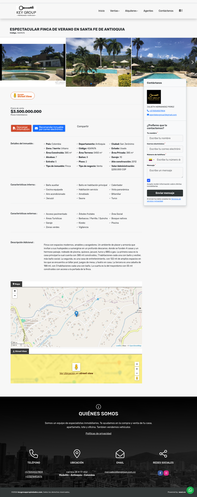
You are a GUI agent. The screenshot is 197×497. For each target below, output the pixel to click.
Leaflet (118, 346)
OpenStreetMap (135, 346)
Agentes (148, 10)
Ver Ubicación (68, 373)
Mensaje (151, 165)
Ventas (114, 10)
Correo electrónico (156, 144)
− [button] (15, 296)
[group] (32, 62)
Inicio (101, 10)
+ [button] (15, 291)
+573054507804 (157, 111)
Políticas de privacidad (98, 433)
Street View (23, 95)
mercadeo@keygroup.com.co (120, 472)
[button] (91, 83)
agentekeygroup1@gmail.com (163, 115)
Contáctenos (166, 10)
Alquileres (131, 10)
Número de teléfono (156, 154)
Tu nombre (152, 133)
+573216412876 (33, 476)
